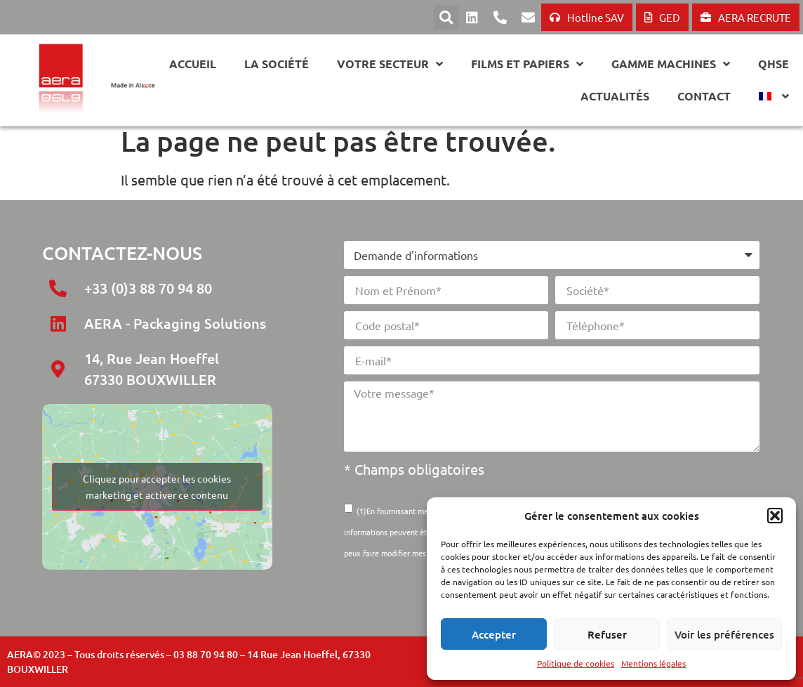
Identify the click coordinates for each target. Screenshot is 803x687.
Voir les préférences (724, 634)
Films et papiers (527, 64)
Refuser (607, 634)
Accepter (494, 634)
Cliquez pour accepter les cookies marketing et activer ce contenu (157, 486)
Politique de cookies (575, 663)
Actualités (614, 96)
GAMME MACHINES (670, 64)
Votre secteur (390, 64)
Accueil (192, 63)
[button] (775, 516)
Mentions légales (653, 663)
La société (276, 63)
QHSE (773, 63)
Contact (704, 96)
